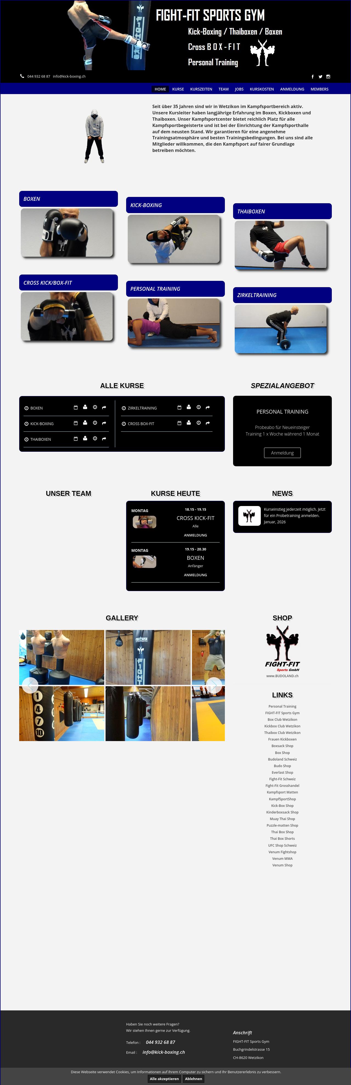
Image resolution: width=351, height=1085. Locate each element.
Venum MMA (282, 858)
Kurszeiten (201, 89)
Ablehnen (193, 1078)
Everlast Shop (282, 772)
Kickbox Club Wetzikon (282, 726)
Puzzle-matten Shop (282, 825)
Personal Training (282, 706)
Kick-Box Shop (282, 805)
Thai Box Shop (282, 832)
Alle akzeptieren (164, 1078)
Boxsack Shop (282, 746)
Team (224, 89)
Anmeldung (292, 89)
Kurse (178, 89)
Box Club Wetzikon (282, 719)
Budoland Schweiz (282, 759)
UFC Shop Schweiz (282, 845)
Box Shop (282, 752)
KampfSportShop (282, 799)
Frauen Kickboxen (282, 739)
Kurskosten (262, 89)
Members (320, 89)
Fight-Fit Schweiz (282, 779)
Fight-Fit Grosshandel (282, 785)
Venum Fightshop (282, 852)
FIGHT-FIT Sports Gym (282, 713)
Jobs (239, 89)
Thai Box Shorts (282, 839)
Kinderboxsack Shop (282, 812)
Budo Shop (282, 766)
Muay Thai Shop (282, 818)
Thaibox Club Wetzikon (282, 732)
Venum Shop (282, 865)
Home (160, 89)
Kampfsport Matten (282, 792)
